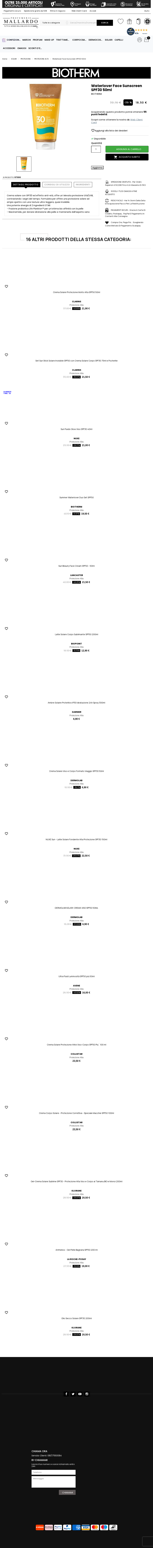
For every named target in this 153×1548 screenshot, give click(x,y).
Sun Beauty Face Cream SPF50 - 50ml (76, 565)
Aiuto (146, 10)
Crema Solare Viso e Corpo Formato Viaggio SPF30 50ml (76, 771)
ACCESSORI (9, 48)
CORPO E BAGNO (79, 39)
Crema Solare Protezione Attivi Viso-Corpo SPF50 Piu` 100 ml (76, 1044)
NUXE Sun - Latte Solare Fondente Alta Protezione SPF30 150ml (76, 839)
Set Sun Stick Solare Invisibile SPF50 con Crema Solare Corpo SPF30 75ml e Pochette (76, 360)
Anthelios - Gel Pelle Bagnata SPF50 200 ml (77, 1249)
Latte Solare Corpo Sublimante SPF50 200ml (76, 634)
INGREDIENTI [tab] (83, 184)
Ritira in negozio (57, 10)
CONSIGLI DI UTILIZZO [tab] (57, 184)
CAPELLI (119, 39)
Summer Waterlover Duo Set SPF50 (76, 497)
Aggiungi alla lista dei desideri (109, 130)
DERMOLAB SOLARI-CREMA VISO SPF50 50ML (76, 907)
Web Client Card (77, 10)
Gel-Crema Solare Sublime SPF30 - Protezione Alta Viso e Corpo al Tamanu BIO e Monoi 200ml (76, 1181)
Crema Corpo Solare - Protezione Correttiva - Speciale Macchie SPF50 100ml (76, 1113)
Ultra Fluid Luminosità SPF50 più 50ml (77, 976)
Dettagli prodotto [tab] (25, 184)
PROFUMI (37, 39)
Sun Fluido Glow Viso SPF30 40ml (76, 429)
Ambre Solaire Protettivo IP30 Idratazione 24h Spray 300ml (76, 702)
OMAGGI (21, 48)
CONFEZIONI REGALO (14, 39)
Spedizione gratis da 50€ (35, 10)
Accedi (93, 10)
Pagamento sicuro (12, 10)
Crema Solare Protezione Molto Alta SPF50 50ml (76, 292)
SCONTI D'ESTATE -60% (35, 48)
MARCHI (26, 39)
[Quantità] (96, 149)
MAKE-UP (49, 39)
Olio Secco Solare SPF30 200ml (76, 1318)
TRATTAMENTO (63, 39)
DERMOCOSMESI (96, 39)
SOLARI (109, 39)
